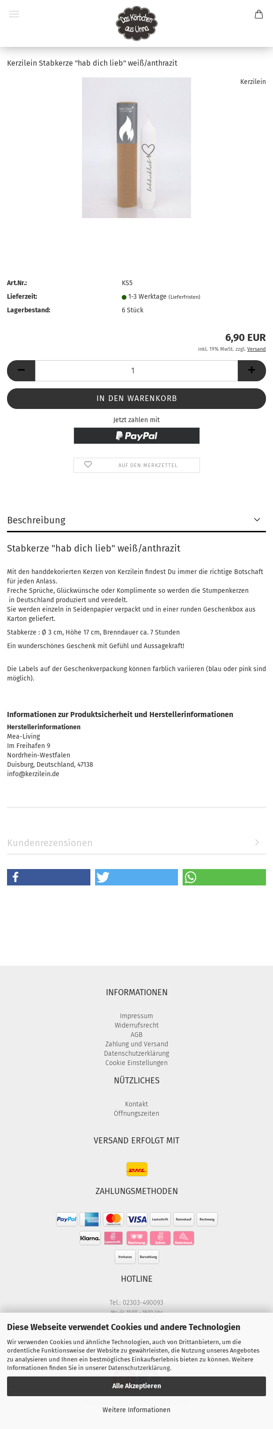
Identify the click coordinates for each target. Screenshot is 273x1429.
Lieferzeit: (22, 297)
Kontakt (136, 1104)
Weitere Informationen (136, 1410)
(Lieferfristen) (184, 297)
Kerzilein (253, 82)
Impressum (136, 1016)
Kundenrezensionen (50, 842)
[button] (21, 370)
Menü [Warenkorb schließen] (14, 14)
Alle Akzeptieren (136, 1386)
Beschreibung (36, 520)
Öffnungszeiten (136, 1114)
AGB (136, 1035)
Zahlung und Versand (136, 1044)
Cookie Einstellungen (136, 1063)
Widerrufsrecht (137, 1025)
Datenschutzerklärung (139, 1367)
